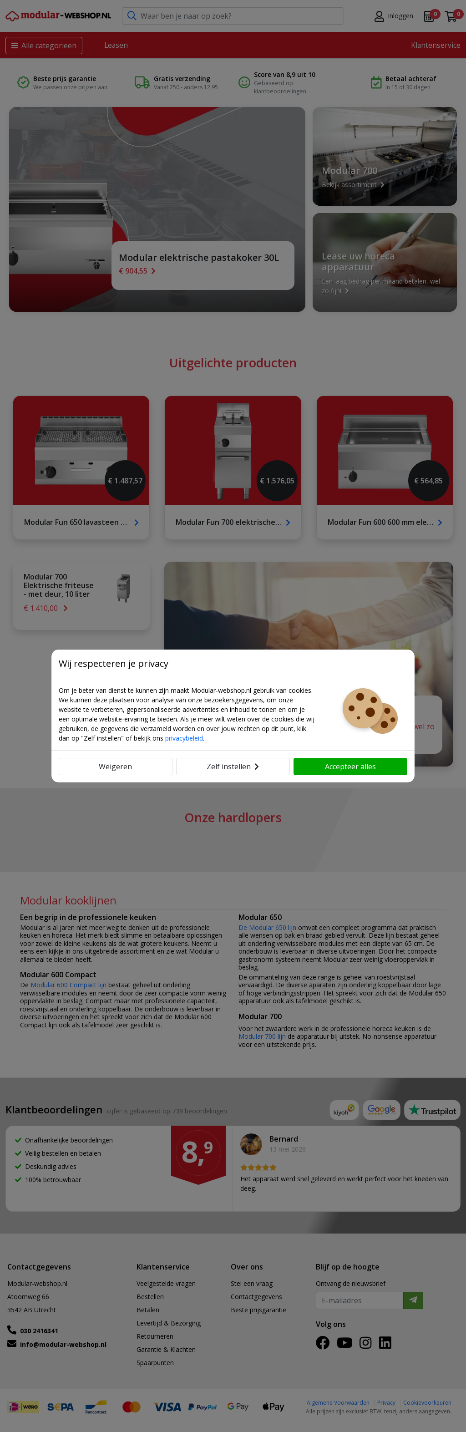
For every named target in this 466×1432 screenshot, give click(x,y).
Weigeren (115, 767)
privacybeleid (184, 738)
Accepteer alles (350, 767)
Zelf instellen (233, 767)
